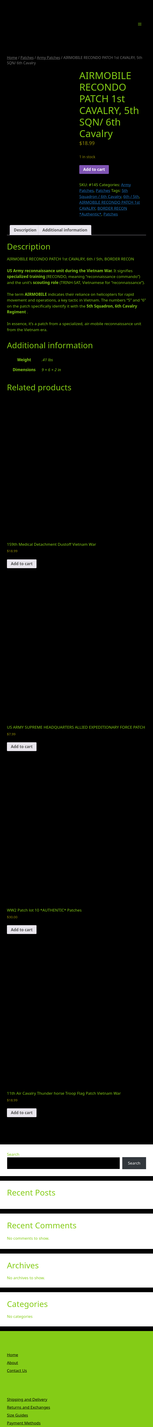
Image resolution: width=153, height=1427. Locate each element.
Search (13, 1154)
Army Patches (48, 57)
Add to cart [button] (22, 563)
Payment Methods (24, 1423)
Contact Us (17, 1370)
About (12, 1362)
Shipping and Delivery (27, 1399)
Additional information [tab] (64, 230)
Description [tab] (25, 230)
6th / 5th (131, 196)
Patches (27, 57)
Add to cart (94, 169)
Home (12, 57)
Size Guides (17, 1415)
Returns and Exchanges (28, 1407)
